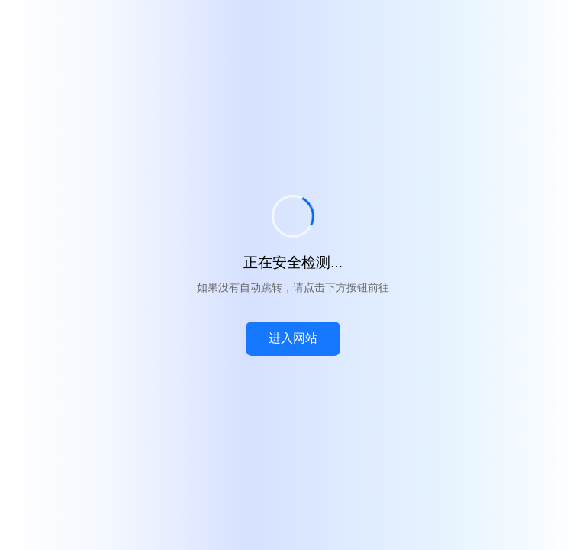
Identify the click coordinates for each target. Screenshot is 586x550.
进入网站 (293, 338)
